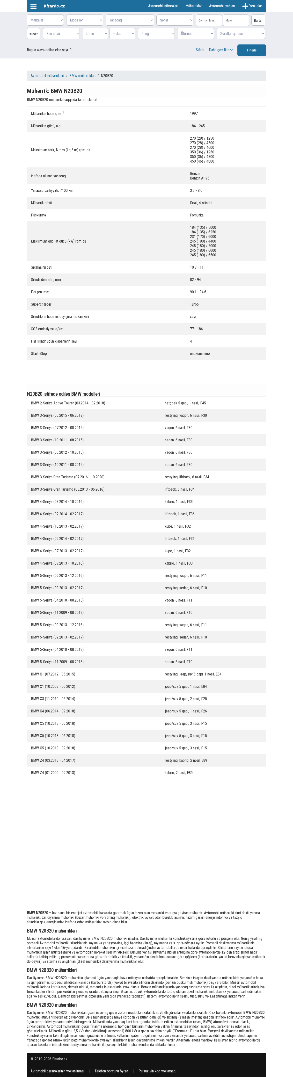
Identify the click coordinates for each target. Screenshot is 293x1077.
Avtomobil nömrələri (163, 6)
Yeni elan (252, 6)
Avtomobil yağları (222, 6)
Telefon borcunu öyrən (111, 1071)
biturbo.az (54, 6)
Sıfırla (200, 50)
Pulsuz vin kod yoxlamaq (157, 1071)
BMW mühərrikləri (82, 75)
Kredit (33, 34)
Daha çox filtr (221, 50)
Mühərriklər (193, 6)
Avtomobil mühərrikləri (47, 75)
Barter (258, 20)
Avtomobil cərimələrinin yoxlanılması (57, 1071)
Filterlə (251, 50)
